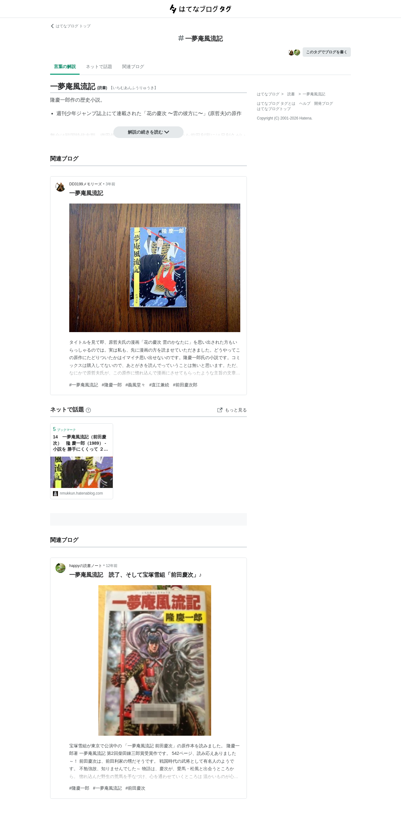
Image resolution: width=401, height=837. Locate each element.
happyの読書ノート (85, 566)
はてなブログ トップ (70, 26)
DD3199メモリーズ (85, 184)
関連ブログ (133, 66)
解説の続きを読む (148, 132)
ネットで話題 (99, 66)
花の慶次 (157, 113)
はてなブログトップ (274, 109)
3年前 (110, 184)
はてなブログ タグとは (276, 103)
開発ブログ (323, 103)
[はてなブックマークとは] (88, 409)
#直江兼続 (159, 384)
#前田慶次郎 (185, 384)
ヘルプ (304, 103)
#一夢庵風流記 (83, 384)
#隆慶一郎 (112, 384)
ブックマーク (64, 429)
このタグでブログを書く (326, 52)
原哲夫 (217, 113)
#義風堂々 (136, 384)
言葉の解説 (65, 66)
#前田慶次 (136, 788)
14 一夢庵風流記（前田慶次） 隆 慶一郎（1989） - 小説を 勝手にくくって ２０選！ (80, 443)
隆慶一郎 (60, 100)
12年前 (111, 566)
